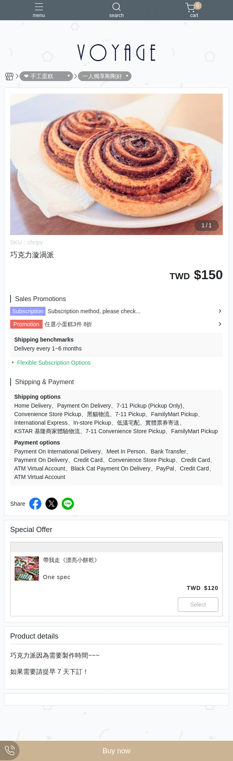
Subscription (27, 311)
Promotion (26, 324)
